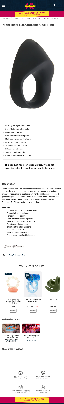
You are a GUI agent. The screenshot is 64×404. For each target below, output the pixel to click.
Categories (6, 18)
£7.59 (13, 307)
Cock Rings (36, 18)
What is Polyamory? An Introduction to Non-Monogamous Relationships (11, 338)
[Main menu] (3, 5)
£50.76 (53, 307)
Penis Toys (26, 18)
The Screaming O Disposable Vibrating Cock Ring (13, 301)
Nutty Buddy (53, 299)
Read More (11, 340)
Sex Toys (16, 18)
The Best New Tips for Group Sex (31, 337)
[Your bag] (59, 5)
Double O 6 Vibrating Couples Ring (33, 300)
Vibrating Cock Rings (50, 18)
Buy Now (13, 311)
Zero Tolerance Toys (17, 255)
